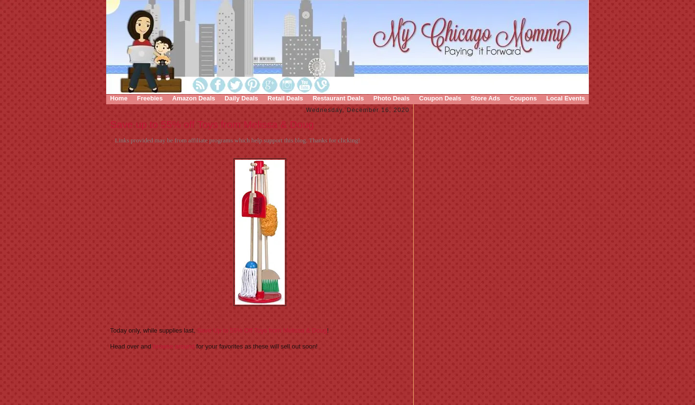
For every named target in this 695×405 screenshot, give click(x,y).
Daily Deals (241, 98)
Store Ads (485, 98)
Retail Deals (285, 98)
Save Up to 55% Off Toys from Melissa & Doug (262, 330)
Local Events (565, 98)
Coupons (523, 98)
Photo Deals (392, 98)
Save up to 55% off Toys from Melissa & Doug (212, 124)
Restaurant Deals (338, 98)
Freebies (150, 98)
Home (118, 98)
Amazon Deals (193, 98)
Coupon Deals (440, 98)
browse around (174, 346)
